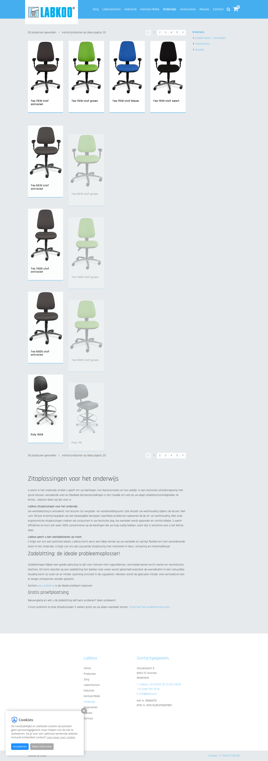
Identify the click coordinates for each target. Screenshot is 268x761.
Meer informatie (42, 746)
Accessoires (188, 9)
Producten (90, 674)
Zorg (95, 9)
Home (87, 668)
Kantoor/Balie (149, 9)
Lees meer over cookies (61, 737)
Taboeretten (202, 44)
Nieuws (204, 9)
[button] (235, 9)
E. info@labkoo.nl (147, 694)
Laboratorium (111, 9)
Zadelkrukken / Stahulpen (210, 38)
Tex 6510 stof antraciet (40, 199)
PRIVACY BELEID (231, 756)
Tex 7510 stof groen (84, 101)
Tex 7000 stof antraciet (40, 282)
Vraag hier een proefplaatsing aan (149, 607)
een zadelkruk (46, 586)
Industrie (131, 9)
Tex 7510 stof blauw (125, 101)
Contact (218, 9)
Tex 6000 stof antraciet (40, 365)
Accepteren (20, 746)
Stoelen (199, 50)
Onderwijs (169, 9)
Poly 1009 (37, 446)
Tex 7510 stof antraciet (40, 102)
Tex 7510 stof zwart (166, 101)
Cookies (213, 756)
